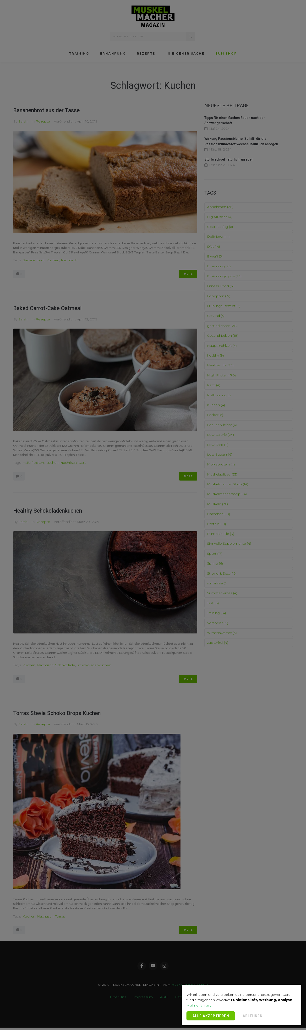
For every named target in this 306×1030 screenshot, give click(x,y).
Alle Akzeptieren (210, 1016)
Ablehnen (252, 1016)
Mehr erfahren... (199, 1005)
